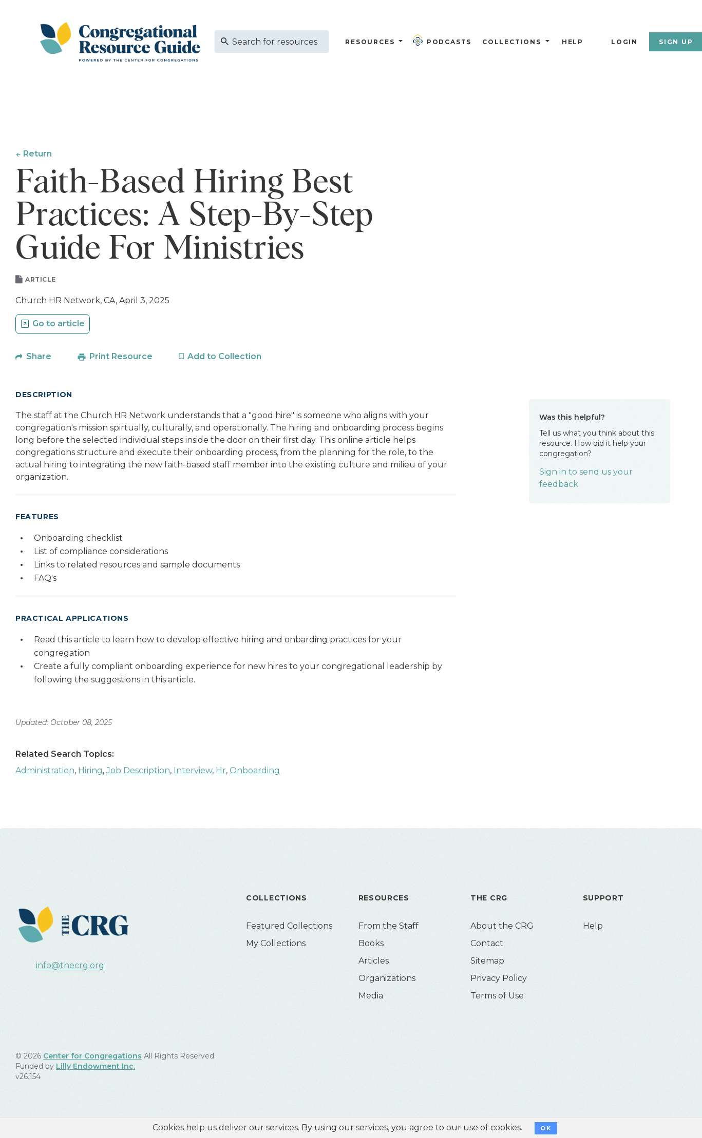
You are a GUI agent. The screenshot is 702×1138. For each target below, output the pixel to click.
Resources (369, 42)
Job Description (138, 772)
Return (38, 154)
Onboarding (255, 772)
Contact (486, 945)
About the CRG (502, 928)
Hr (221, 772)
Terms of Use (497, 998)
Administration (44, 772)
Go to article (58, 325)
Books (371, 945)
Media (370, 998)
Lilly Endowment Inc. (95, 1068)
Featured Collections (289, 928)
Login (624, 42)
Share (38, 358)
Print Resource (121, 358)
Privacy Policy (498, 980)
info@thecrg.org (70, 967)
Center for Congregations (92, 1058)
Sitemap (487, 963)
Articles (373, 963)
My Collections (276, 945)
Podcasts (444, 40)
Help (572, 42)
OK (545, 1128)
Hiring (90, 772)
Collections (510, 42)
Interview (193, 772)
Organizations (386, 980)
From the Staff (388, 928)
